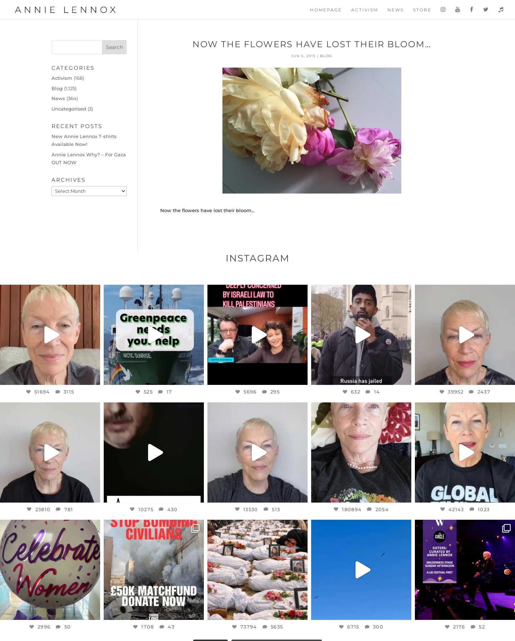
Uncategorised (69, 109)
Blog (326, 56)
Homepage (326, 10)
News (395, 10)
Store (422, 10)
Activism (364, 10)
